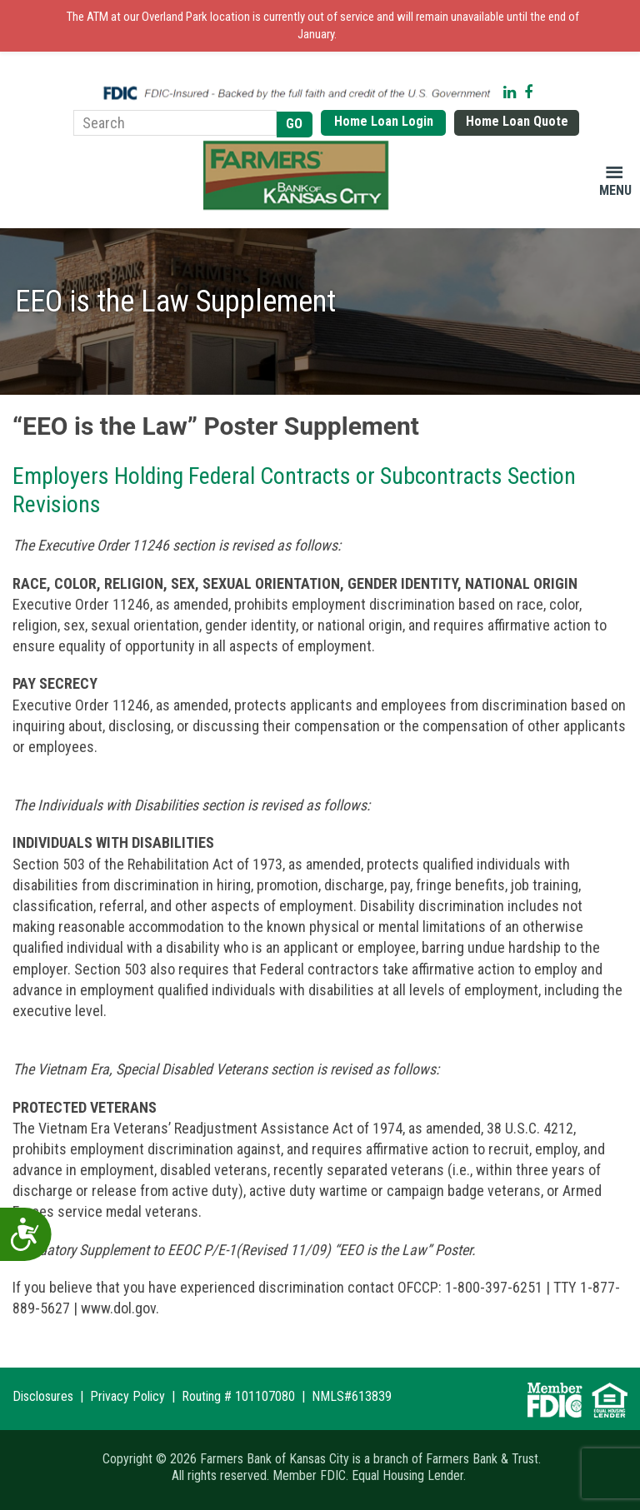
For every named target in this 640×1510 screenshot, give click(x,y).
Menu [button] (615, 190)
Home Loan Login (383, 121)
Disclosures (42, 1396)
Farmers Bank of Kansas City (299, 176)
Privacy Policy (127, 1396)
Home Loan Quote (517, 121)
